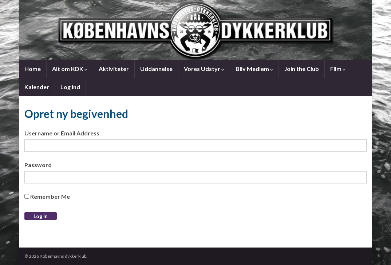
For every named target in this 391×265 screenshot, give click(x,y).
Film (337, 68)
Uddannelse (156, 68)
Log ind (70, 86)
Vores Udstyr (204, 68)
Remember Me (47, 196)
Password (38, 164)
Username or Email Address (61, 133)
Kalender (36, 86)
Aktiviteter (114, 68)
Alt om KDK (69, 68)
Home (32, 68)
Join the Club (301, 68)
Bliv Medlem (254, 68)
